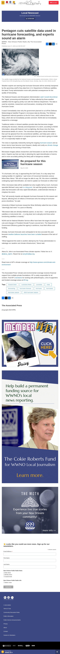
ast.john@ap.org (28, 254)
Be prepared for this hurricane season (33, 163)
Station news (8, 582)
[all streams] (57, 652)
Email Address (7, 551)
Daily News (8, 572)
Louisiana (39, 284)
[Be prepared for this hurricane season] (10, 164)
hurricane (39, 288)
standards (18, 278)
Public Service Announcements (12, 620)
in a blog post (27, 187)
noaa (48, 284)
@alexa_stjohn (7, 254)
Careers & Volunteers (9, 635)
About (5, 627)
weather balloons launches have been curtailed (24, 234)
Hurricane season (13, 292)
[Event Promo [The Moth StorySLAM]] (30, 510)
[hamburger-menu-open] (3, 2)
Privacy (6, 623)
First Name (6, 558)
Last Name (6, 564)
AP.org (25, 280)
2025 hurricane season (31, 292)
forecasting (11, 288)
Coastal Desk (12, 284)
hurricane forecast (25, 288)
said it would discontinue (48, 97)
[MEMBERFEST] (30, 343)
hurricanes (49, 288)
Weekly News (8, 574)
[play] (3, 652)
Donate (54, 2)
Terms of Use (7, 608)
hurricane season (46, 143)
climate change (52, 145)
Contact (6, 631)
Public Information (8, 616)
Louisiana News (26, 284)
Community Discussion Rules (12, 612)
